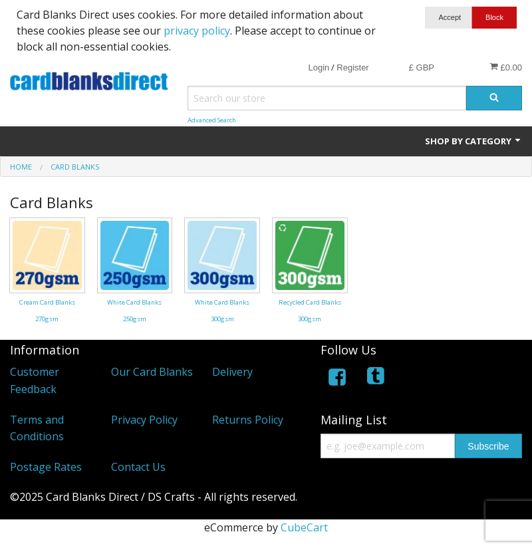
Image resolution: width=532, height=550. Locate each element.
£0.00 (505, 67)
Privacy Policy (144, 419)
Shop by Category (473, 141)
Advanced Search (212, 120)
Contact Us (138, 467)
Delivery (232, 371)
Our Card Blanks (152, 371)
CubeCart (304, 527)
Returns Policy (247, 419)
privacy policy (197, 30)
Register (352, 67)
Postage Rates (46, 467)
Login (318, 67)
